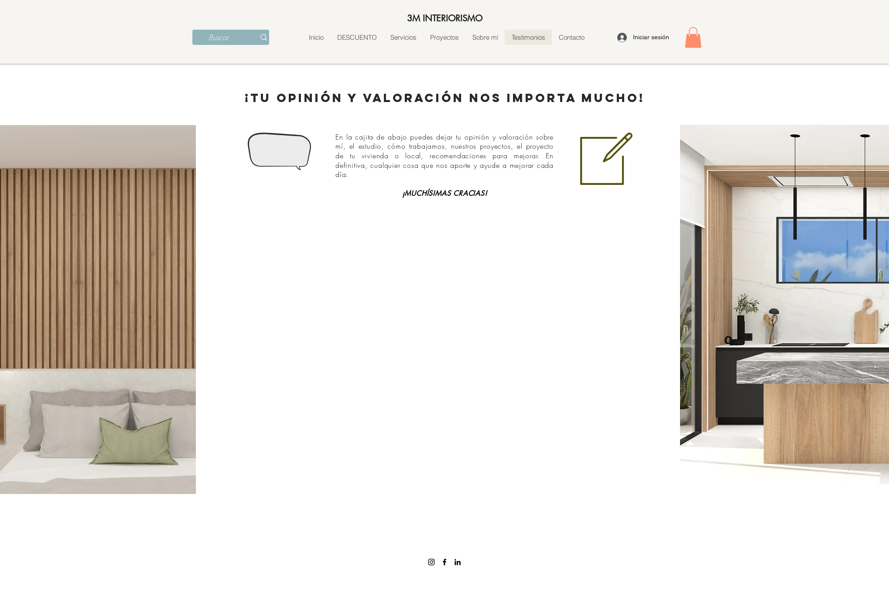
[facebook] (444, 562)
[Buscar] (219, 37)
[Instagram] (431, 562)
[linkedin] (457, 562)
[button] (693, 37)
